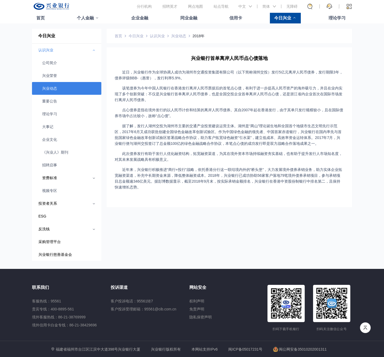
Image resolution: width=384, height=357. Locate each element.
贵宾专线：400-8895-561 (53, 309)
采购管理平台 (49, 242)
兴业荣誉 (49, 75)
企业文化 (49, 139)
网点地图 (195, 6)
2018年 (199, 36)
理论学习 (337, 18)
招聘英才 (169, 6)
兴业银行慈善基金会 (55, 254)
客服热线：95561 (46, 301)
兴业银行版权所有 (166, 349)
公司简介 (49, 63)
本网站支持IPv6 (204, 349)
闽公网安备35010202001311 (300, 349)
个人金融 (85, 18)
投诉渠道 (119, 287)
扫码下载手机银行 (286, 329)
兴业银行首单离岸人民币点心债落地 (229, 58)
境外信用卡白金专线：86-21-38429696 (64, 325)
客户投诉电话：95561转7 (132, 301)
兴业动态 (49, 88)
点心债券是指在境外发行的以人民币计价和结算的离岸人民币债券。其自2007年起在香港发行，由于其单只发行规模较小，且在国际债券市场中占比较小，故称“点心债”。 (229, 113)
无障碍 (292, 6)
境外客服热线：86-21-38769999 (59, 317)
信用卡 (235, 18)
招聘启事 (49, 165)
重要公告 (49, 101)
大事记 (47, 127)
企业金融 (139, 18)
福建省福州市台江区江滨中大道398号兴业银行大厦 (98, 349)
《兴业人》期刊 (55, 152)
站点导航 (221, 6)
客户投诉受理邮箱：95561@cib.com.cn (143, 309)
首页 (40, 18)
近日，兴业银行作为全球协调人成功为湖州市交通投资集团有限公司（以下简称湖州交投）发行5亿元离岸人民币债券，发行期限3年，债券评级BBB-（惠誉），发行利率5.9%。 (229, 75)
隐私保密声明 (200, 317)
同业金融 (188, 18)
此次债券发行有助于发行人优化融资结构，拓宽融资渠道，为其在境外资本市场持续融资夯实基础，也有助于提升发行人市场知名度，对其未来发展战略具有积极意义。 (228, 156)
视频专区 (49, 190)
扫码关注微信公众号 (332, 329)
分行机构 (144, 6)
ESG (42, 216)
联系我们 (40, 287)
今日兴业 (282, 18)
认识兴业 (157, 36)
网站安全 (197, 287)
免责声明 (196, 309)
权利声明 (196, 301)
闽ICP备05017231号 (245, 349)
